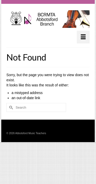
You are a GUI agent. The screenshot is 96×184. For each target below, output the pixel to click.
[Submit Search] (10, 107)
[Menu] (83, 37)
